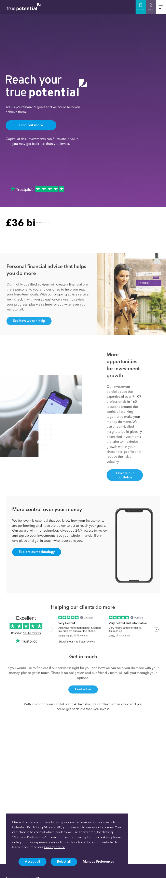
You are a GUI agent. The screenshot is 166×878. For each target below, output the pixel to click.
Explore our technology (37, 552)
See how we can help (29, 328)
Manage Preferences (98, 861)
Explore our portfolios (125, 483)
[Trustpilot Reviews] (37, 189)
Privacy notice (54, 847)
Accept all (32, 861)
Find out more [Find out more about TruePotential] (31, 125)
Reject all (64, 861)
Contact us (83, 697)
